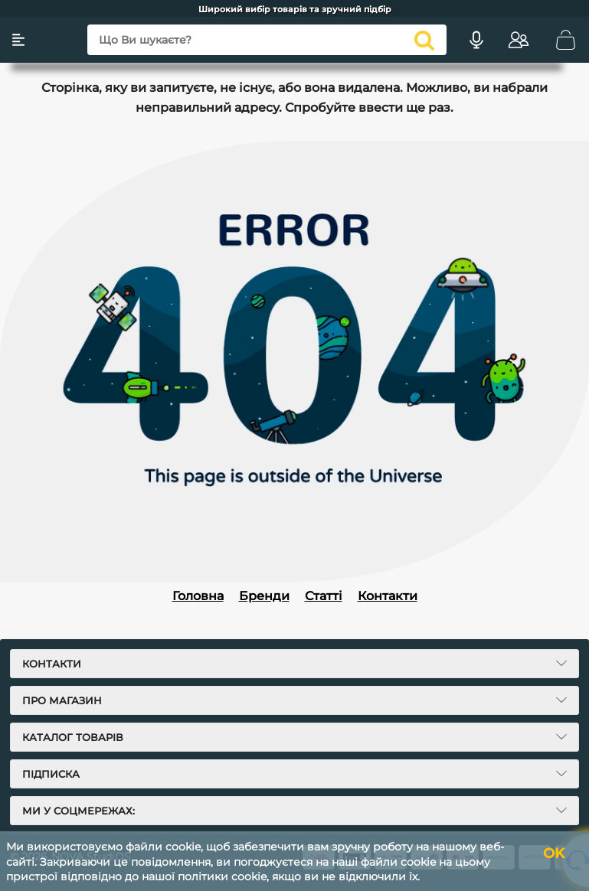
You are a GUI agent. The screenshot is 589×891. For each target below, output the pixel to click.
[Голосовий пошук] (470, 40)
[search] (418, 40)
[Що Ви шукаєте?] (263, 39)
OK (549, 853)
